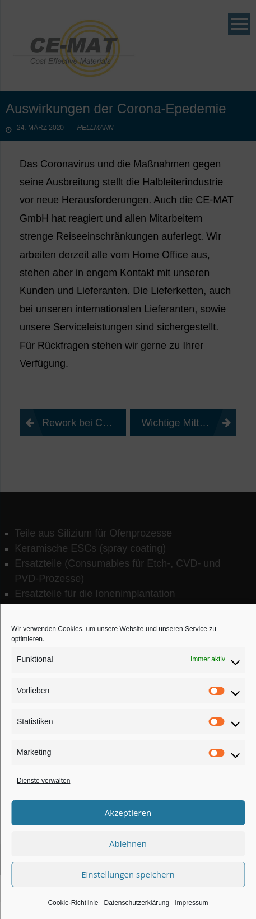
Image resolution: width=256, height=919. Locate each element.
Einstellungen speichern (128, 874)
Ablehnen (128, 843)
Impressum (191, 903)
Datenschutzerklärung (136, 903)
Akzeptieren (128, 812)
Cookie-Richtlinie (73, 903)
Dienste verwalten (43, 781)
